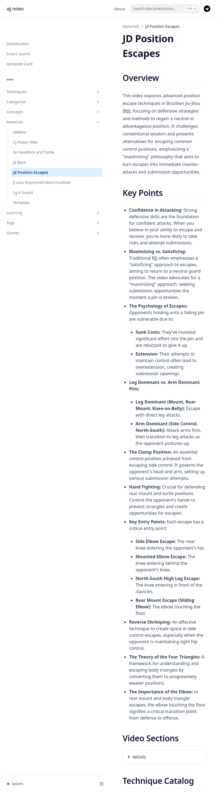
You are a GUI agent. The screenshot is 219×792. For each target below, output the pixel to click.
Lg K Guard (23, 180)
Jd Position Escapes (30, 154)
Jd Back (19, 144)
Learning (33, 201)
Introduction (18, 26)
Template (21, 190)
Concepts (33, 94)
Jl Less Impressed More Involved (33, 167)
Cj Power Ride (25, 124)
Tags (33, 211)
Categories (33, 84)
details (99, 548)
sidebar (19, 114)
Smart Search (18, 36)
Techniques (33, 74)
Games (33, 221)
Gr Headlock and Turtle (33, 134)
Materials (33, 104)
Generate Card (19, 46)
